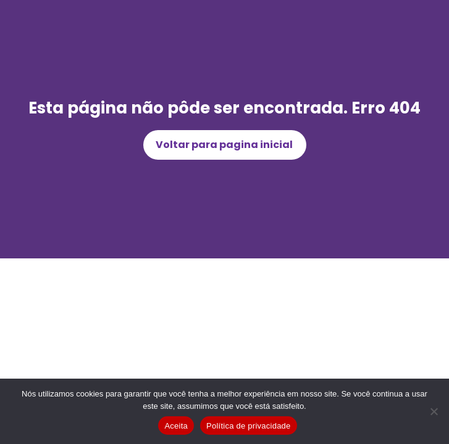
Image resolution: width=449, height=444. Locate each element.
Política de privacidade (248, 425)
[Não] (433, 411)
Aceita (176, 425)
